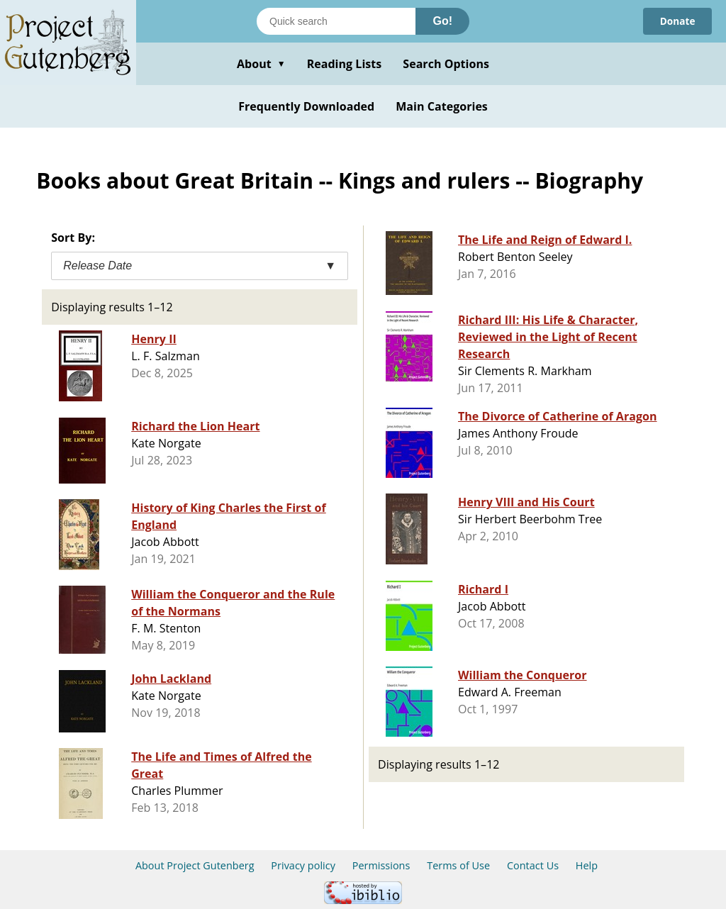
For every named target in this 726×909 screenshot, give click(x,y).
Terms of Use (458, 865)
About (261, 63)
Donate (677, 21)
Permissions (381, 865)
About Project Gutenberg (195, 865)
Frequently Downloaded (306, 106)
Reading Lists (344, 64)
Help (587, 865)
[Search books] (336, 21)
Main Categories (442, 106)
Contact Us (533, 865)
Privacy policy (303, 865)
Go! (442, 21)
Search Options (446, 64)
